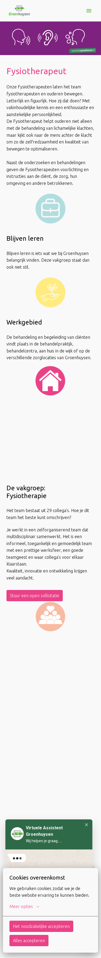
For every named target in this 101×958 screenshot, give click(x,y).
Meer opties (24, 906)
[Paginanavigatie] (89, 10)
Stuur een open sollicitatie (34, 595)
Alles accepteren (29, 940)
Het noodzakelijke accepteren (41, 926)
